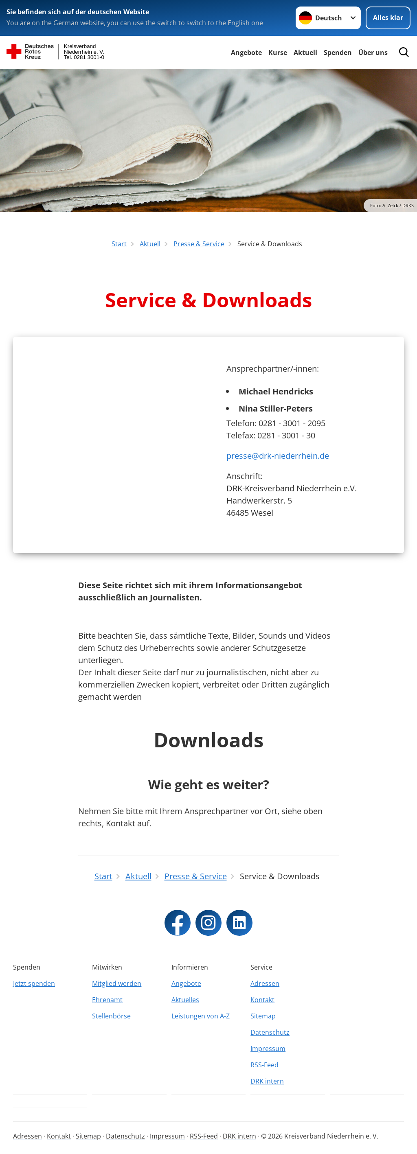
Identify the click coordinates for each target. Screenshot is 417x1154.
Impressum (267, 1048)
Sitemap (263, 1016)
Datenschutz (270, 1032)
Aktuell (305, 52)
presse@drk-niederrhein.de (277, 455)
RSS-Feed (264, 1064)
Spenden (338, 52)
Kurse (277, 52)
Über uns (373, 52)
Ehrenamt (107, 999)
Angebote (246, 52)
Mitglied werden (116, 983)
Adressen (264, 983)
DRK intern (267, 1081)
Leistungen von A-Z (200, 1016)
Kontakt (262, 999)
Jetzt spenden (34, 983)
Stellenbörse (111, 1016)
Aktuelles (185, 999)
